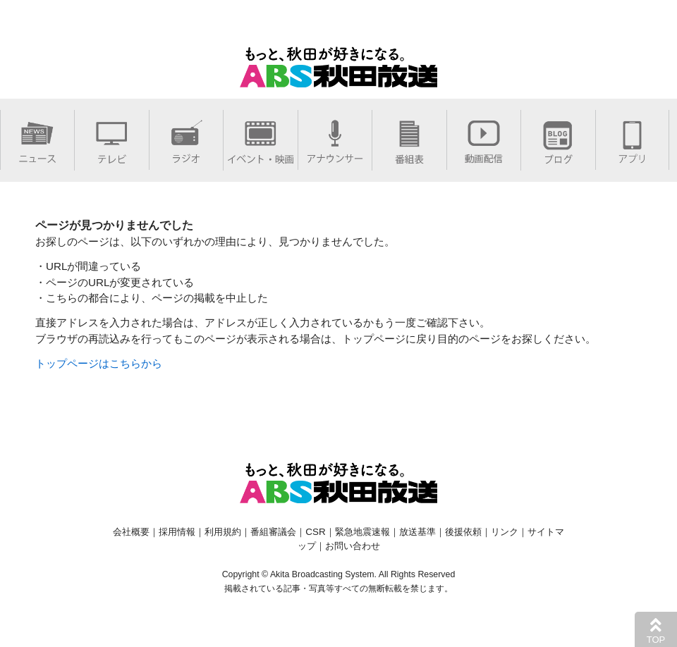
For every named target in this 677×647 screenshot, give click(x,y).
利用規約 (223, 531)
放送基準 (417, 531)
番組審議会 (273, 531)
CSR (315, 531)
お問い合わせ (352, 546)
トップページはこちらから (98, 363)
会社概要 (131, 531)
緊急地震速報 (362, 531)
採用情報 (177, 531)
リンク (504, 531)
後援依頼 (463, 531)
